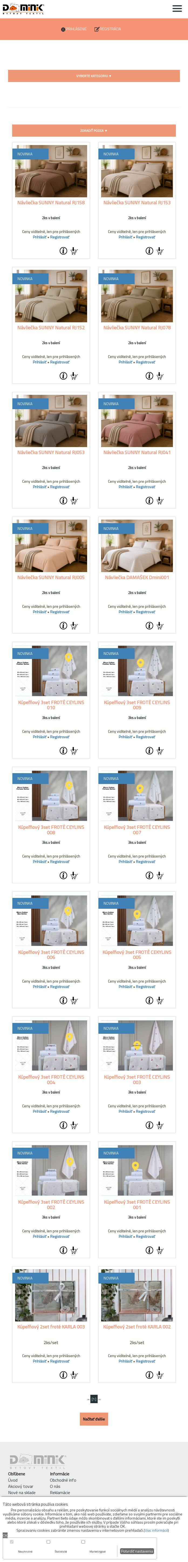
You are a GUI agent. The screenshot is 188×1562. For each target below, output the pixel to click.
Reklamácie (60, 1492)
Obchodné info (63, 1480)
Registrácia (110, 29)
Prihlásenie (76, 29)
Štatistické (61, 1552)
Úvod (13, 1480)
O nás (55, 1486)
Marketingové (97, 1552)
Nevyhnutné (25, 1552)
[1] (94, 1399)
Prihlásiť (39, 237)
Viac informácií (156, 1530)
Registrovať (59, 237)
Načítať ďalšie (94, 1419)
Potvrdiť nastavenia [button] (137, 1551)
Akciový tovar (20, 1486)
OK (5, 1535)
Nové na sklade (22, 1492)
